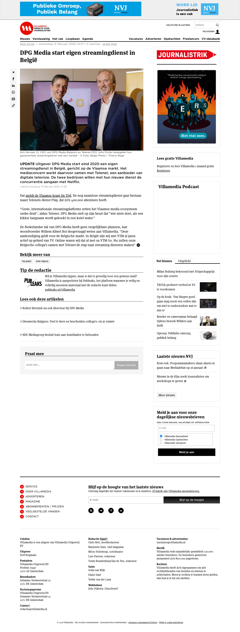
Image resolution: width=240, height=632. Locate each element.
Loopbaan (73, 38)
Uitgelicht (184, 261)
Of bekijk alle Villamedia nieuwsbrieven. (176, 491)
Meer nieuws (166, 395)
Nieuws (25, 38)
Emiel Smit (94, 575)
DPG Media (42, 261)
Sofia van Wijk (96, 570)
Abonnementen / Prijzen (45, 506)
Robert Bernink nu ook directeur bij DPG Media (53, 308)
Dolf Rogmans (28, 555)
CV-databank (211, 38)
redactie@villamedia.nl (33, 609)
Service (32, 486)
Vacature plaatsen (178, 25)
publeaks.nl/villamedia (60, 290)
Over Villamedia (38, 491)
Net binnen (164, 261)
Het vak (57, 38)
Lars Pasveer (95, 556)
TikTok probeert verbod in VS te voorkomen (176, 287)
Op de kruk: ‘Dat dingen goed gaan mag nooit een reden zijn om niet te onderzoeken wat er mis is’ (177, 303)
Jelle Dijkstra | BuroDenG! (103, 588)
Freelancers (191, 38)
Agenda (87, 38)
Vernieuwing (41, 38)
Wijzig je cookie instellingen (171, 622)
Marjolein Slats (97, 547)
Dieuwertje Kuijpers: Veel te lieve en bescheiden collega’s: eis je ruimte (68, 321)
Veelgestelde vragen (43, 511)
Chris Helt (94, 542)
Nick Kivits (27, 44)
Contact (32, 516)
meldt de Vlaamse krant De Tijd (48, 195)
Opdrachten (172, 38)
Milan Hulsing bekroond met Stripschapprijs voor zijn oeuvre (186, 274)
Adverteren (153, 38)
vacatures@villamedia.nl (171, 542)
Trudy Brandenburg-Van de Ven (106, 561)
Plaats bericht (126, 365)
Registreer (163, 171)
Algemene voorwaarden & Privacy (143, 622)
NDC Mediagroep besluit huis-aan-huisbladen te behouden (60, 335)
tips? (103, 539)
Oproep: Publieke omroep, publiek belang (174, 335)
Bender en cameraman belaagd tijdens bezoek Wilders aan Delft (177, 321)
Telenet (27, 261)
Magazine (33, 501)
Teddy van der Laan (99, 579)
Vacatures (136, 38)
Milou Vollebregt (98, 551)
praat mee (109, 44)
